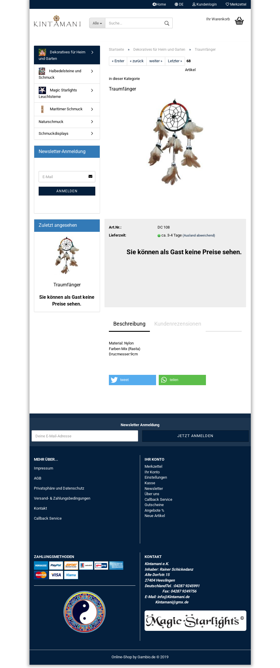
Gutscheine (154, 508)
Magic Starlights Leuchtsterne (58, 96)
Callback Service (48, 521)
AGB (37, 481)
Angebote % (154, 513)
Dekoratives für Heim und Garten (62, 58)
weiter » (155, 64)
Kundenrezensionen (177, 327)
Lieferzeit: (117, 238)
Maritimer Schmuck (61, 112)
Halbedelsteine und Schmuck (60, 77)
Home (159, 4)
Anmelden (67, 195)
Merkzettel (236, 4)
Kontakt (40, 511)
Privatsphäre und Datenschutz (59, 491)
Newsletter (154, 492)
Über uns (152, 497)
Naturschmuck (51, 125)
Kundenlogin (204, 4)
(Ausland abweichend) (199, 239)
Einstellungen (156, 481)
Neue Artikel (155, 519)
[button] (132, 383)
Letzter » (175, 64)
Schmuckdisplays (53, 136)
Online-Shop (122, 660)
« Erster (118, 64)
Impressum (43, 472)
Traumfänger (67, 288)
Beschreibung (129, 327)
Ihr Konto (152, 475)
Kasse (150, 486)
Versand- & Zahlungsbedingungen (62, 501)
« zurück (137, 64)
